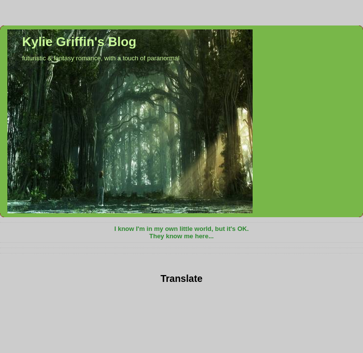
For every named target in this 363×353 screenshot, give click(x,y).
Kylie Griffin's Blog (79, 41)
